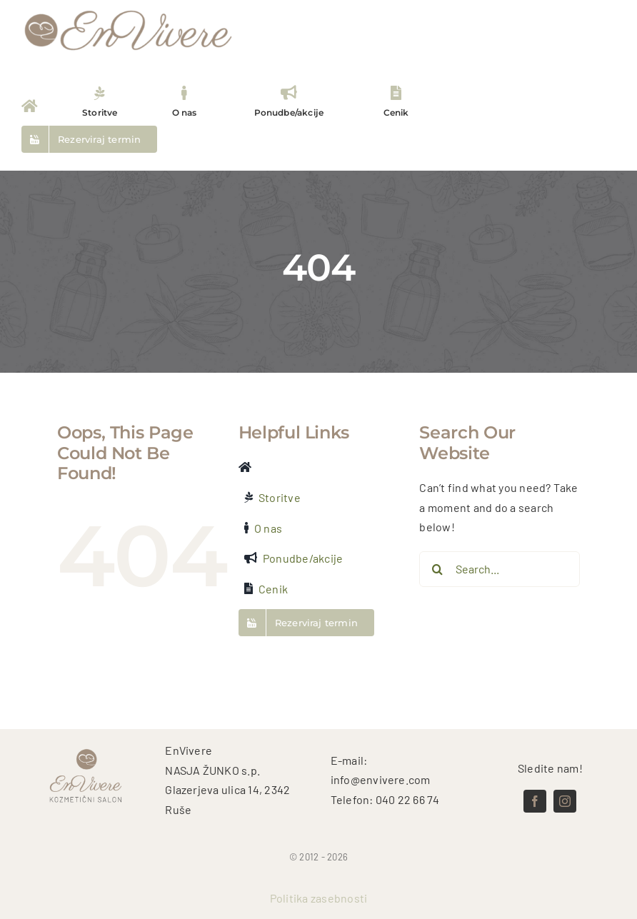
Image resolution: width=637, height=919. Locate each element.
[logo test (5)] (128, 9)
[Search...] (499, 569)
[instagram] (564, 801)
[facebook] (534, 801)
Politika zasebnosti (319, 898)
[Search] (437, 569)
